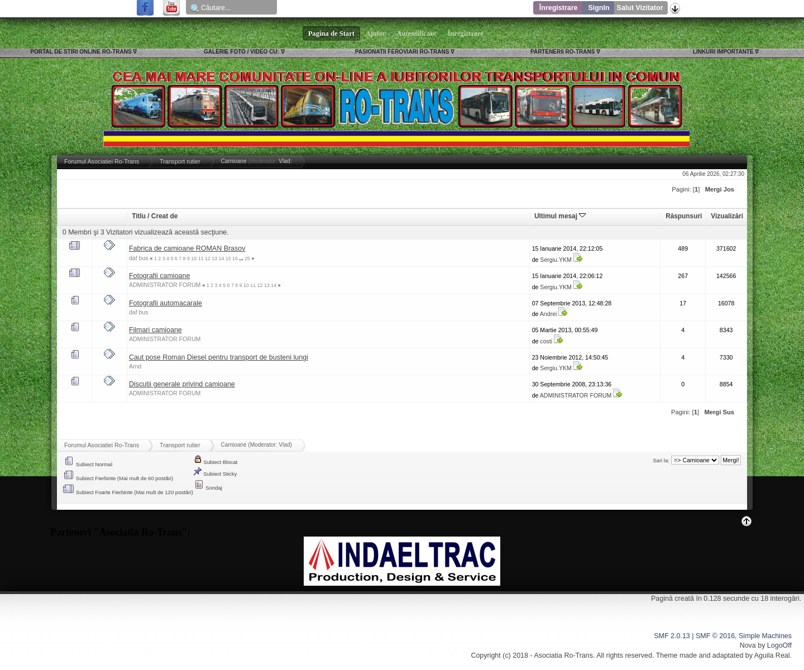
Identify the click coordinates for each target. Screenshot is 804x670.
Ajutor (375, 33)
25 (247, 258)
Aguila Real (772, 655)
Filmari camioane (155, 330)
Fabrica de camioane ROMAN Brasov (187, 248)
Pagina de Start (332, 33)
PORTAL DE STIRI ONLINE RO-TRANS (80, 52)
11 (201, 258)
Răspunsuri (684, 216)
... (242, 258)
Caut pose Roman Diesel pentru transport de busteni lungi (218, 357)
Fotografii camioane (159, 276)
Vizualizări (727, 216)
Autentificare (416, 33)
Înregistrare (558, 8)
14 (221, 258)
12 (207, 258)
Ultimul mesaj (560, 216)
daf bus (139, 258)
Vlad (284, 161)
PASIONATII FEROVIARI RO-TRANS (402, 52)
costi (546, 341)
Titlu (139, 216)
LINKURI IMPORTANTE (723, 52)
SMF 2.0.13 (672, 636)
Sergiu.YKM (556, 259)
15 (228, 258)
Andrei (548, 313)
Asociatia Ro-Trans (563, 655)
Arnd (135, 366)
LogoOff (779, 645)
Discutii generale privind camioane (182, 384)
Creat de (164, 216)
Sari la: (661, 460)
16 (235, 258)
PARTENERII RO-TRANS (562, 52)
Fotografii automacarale (165, 303)
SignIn (598, 8)
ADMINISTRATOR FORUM (165, 284)
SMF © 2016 (715, 636)
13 (214, 258)
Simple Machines (765, 636)
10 (194, 258)
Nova (748, 645)
